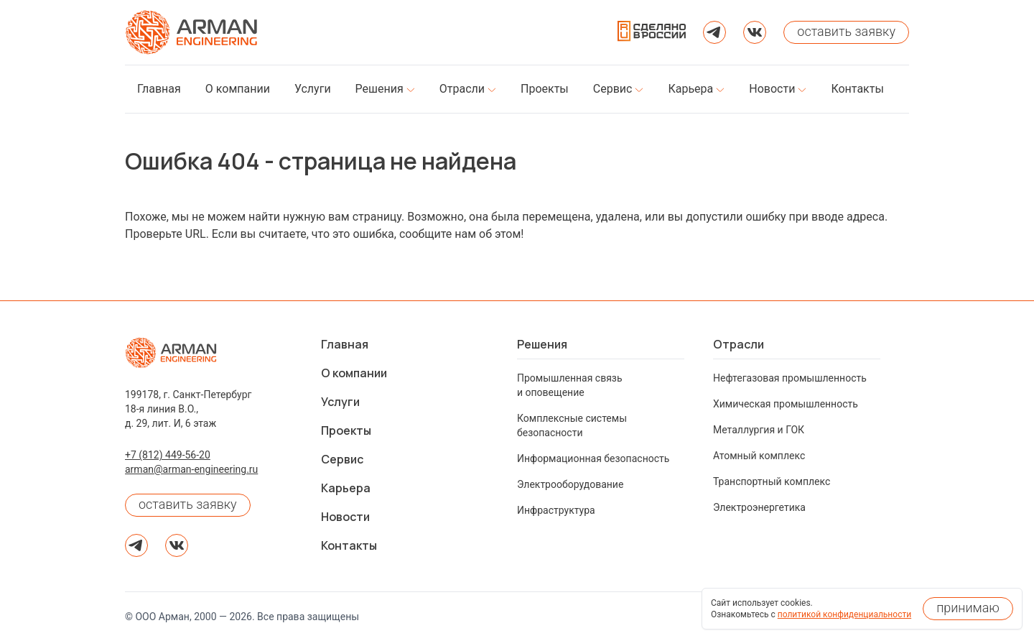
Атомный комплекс (759, 455)
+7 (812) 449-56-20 (167, 455)
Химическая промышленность (785, 404)
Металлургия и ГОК (758, 429)
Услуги (340, 402)
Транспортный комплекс (771, 481)
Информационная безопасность (593, 458)
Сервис (342, 459)
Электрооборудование (570, 484)
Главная (344, 344)
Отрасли (738, 344)
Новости (345, 517)
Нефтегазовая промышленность (790, 378)
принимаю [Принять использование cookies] (968, 607)
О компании (354, 373)
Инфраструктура (556, 510)
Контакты (349, 545)
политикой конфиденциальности (844, 614)
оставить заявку (188, 504)
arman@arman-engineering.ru (191, 469)
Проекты (346, 430)
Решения (542, 344)
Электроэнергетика (759, 507)
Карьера (346, 488)
